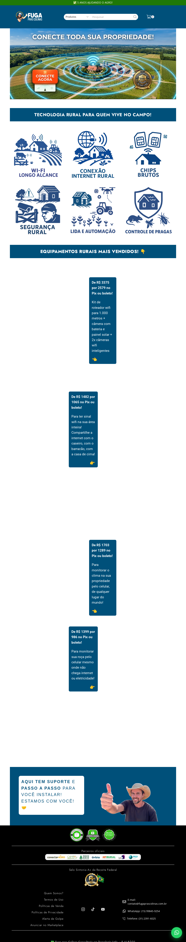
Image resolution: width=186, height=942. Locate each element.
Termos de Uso (53, 900)
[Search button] (135, 17)
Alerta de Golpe (52, 919)
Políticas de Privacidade (47, 912)
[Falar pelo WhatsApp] (176, 932)
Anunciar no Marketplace (46, 925)
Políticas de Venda (51, 906)
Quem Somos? (53, 893)
